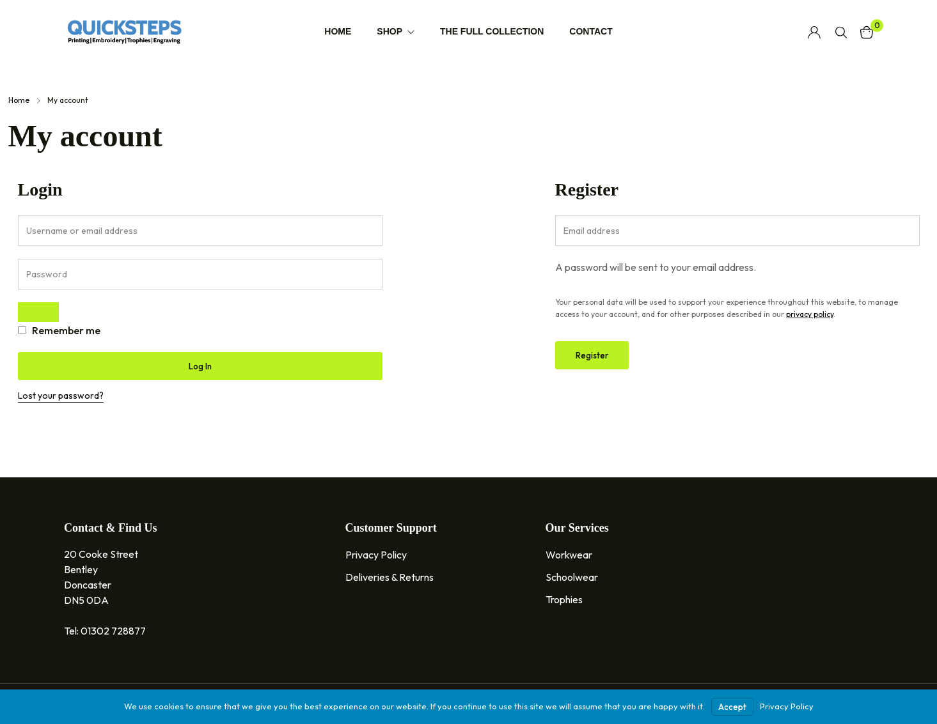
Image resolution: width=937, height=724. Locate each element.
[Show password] (38, 312)
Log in (200, 366)
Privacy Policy (787, 706)
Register (592, 355)
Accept (732, 707)
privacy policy (809, 314)
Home (18, 100)
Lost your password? (61, 395)
